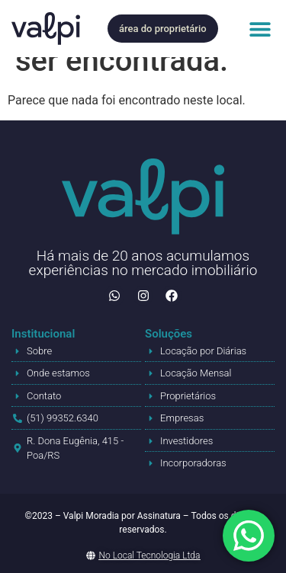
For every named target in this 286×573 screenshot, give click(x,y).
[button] (260, 28)
